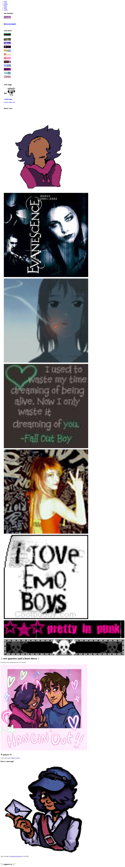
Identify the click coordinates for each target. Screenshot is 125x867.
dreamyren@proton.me (16, 856)
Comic (5, 2)
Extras (5, 7)
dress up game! (10, 24)
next (14, 102)
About (5, 8)
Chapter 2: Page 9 (15, 758)
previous (6, 102)
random (10, 102)
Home (5, 1)
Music (5, 5)
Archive (6, 10)
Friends (6, 4)
